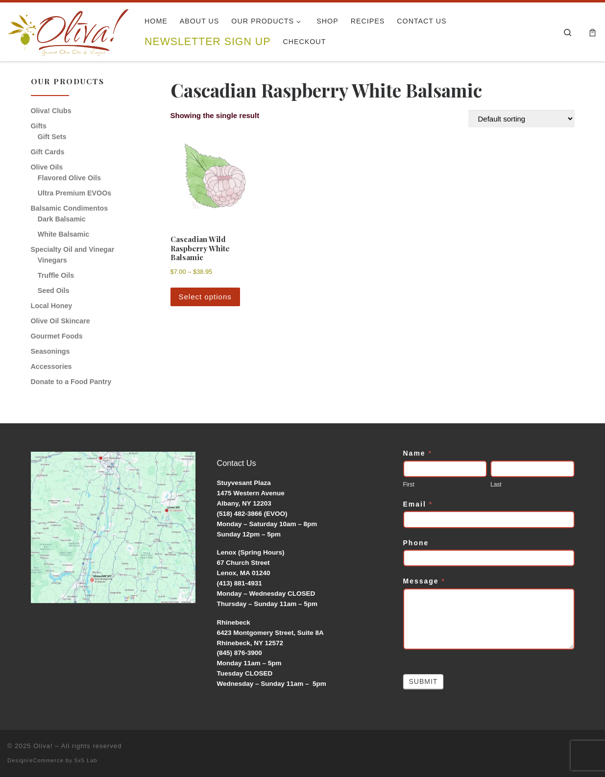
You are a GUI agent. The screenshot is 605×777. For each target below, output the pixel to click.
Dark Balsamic (62, 219)
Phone (416, 543)
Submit (423, 681)
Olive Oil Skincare (60, 321)
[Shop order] (521, 118)
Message (424, 581)
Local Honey (52, 306)
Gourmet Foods (57, 336)
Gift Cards (48, 152)
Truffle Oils (56, 275)
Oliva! (43, 746)
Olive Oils (47, 167)
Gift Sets (52, 137)
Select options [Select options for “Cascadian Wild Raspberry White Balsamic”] (205, 296)
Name (417, 453)
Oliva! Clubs (51, 111)
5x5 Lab (85, 760)
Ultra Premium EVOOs (74, 193)
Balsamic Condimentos (69, 208)
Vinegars (52, 260)
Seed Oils (54, 290)
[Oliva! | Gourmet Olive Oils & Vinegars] (68, 29)
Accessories (51, 366)
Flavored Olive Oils (69, 178)
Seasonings (50, 351)
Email (418, 504)
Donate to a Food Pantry (71, 382)
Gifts (39, 126)
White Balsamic (63, 234)
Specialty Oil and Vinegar (73, 249)
